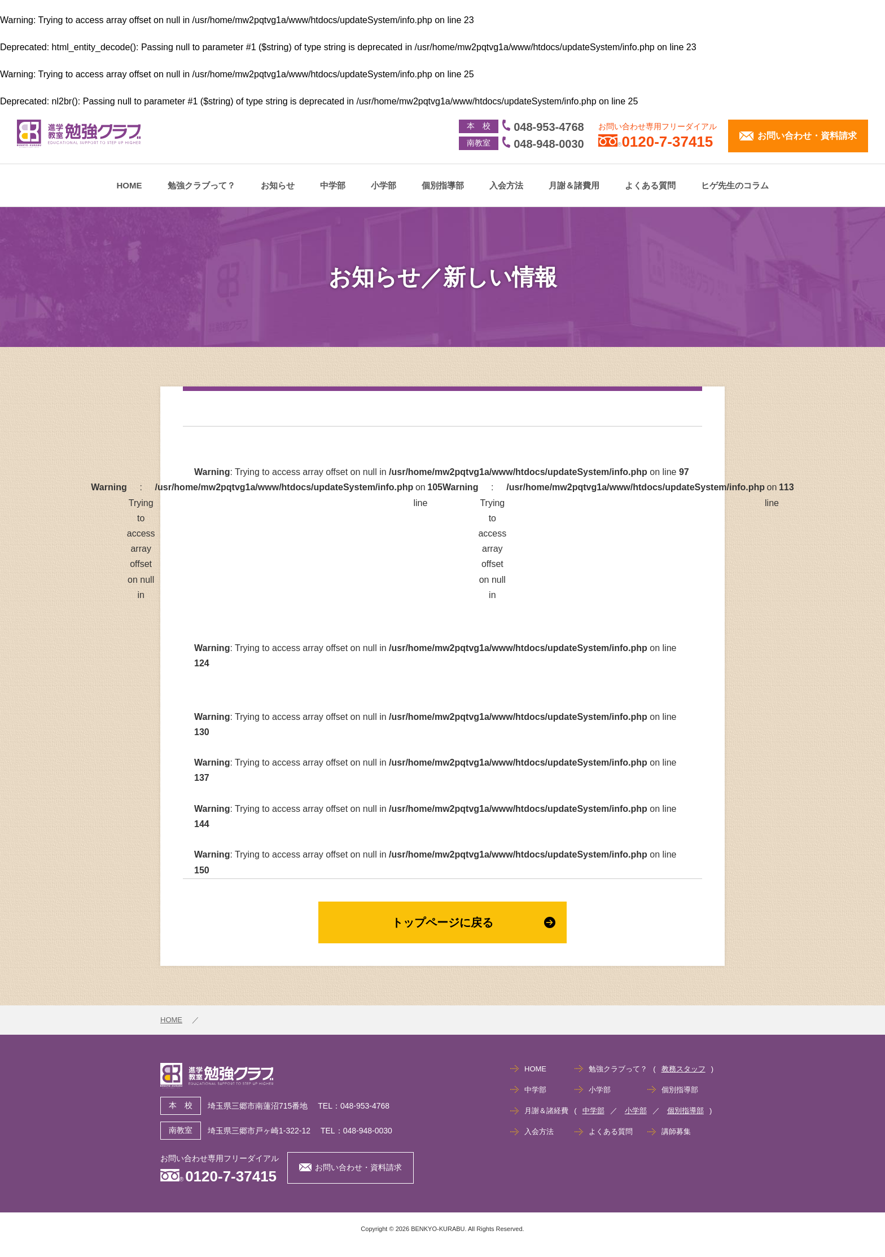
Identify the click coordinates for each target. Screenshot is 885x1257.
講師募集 (676, 1131)
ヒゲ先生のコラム (735, 185)
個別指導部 (443, 185)
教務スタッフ (683, 1069)
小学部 (383, 185)
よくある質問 (650, 185)
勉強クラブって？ (201, 185)
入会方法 (506, 185)
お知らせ (278, 185)
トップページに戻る (473, 922)
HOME (129, 185)
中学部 (332, 185)
